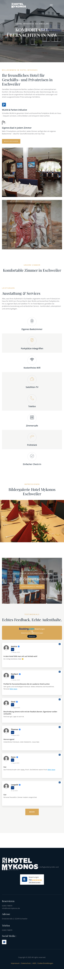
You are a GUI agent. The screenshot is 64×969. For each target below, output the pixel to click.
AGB (34, 963)
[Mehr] (32, 812)
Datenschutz (26, 963)
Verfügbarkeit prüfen (32, 586)
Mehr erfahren (11, 141)
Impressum (15, 963)
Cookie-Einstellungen (45, 963)
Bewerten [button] (32, 636)
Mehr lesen (13, 689)
